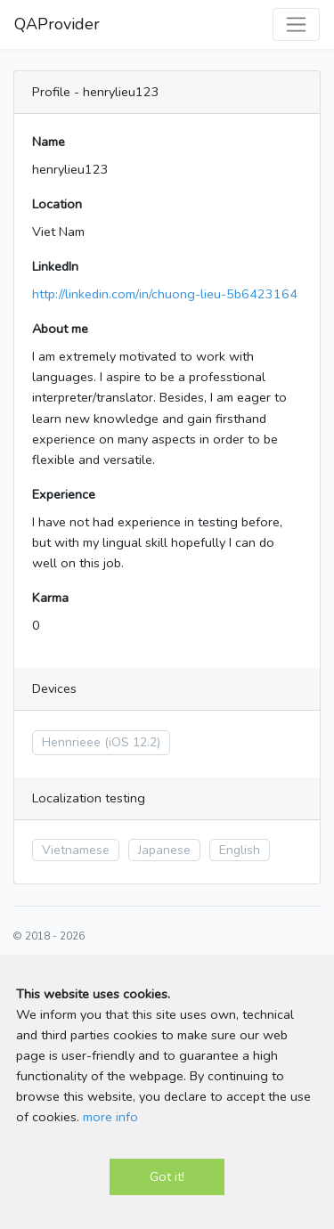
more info (110, 1117)
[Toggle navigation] (296, 24)
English (239, 850)
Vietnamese (76, 850)
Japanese (164, 850)
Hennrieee (71, 742)
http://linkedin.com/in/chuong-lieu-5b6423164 (164, 294)
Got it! (167, 1176)
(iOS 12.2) (132, 742)
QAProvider (57, 24)
